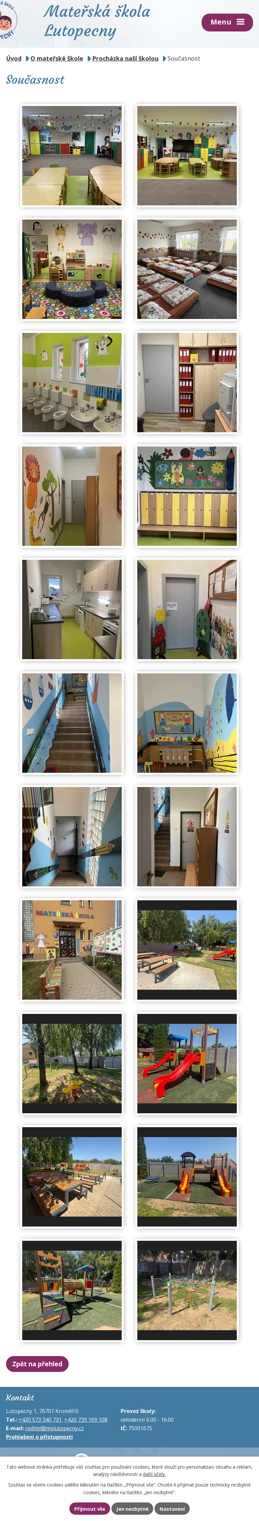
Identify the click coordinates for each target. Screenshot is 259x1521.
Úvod (14, 58)
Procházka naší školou (125, 58)
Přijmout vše (89, 1508)
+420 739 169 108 (85, 1419)
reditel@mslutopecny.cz (54, 1428)
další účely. (154, 1474)
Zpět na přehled (37, 1364)
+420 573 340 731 (40, 1419)
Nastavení (172, 1508)
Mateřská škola (97, 20)
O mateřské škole (57, 58)
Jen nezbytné (132, 1508)
